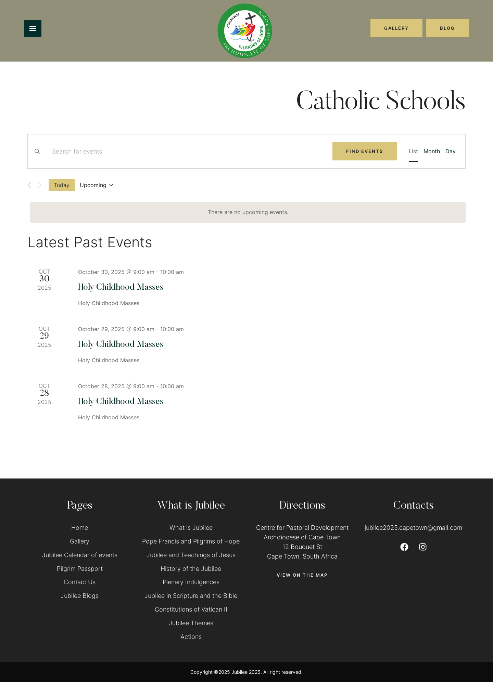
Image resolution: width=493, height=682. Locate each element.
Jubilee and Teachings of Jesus (191, 555)
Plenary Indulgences (191, 582)
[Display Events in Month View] (432, 151)
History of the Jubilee (191, 568)
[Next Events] (40, 185)
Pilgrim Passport (80, 568)
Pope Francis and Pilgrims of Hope (191, 541)
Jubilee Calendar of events (79, 555)
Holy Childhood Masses (120, 288)
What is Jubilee (191, 527)
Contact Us (80, 582)
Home (79, 527)
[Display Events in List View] (413, 151)
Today (61, 185)
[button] (396, 28)
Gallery (79, 541)
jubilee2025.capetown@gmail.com (413, 527)
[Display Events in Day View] (450, 151)
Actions (191, 636)
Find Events (364, 151)
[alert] (248, 212)
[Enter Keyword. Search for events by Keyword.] (188, 151)
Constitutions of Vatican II (191, 609)
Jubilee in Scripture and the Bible (190, 595)
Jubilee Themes (191, 623)
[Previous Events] (29, 185)
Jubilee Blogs (80, 595)
